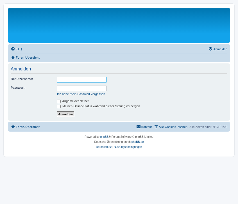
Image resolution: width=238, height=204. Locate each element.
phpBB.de (138, 141)
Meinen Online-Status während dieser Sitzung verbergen (98, 106)
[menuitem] (16, 49)
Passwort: (18, 87)
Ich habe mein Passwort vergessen (81, 94)
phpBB (104, 136)
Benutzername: (22, 79)
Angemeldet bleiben (73, 101)
